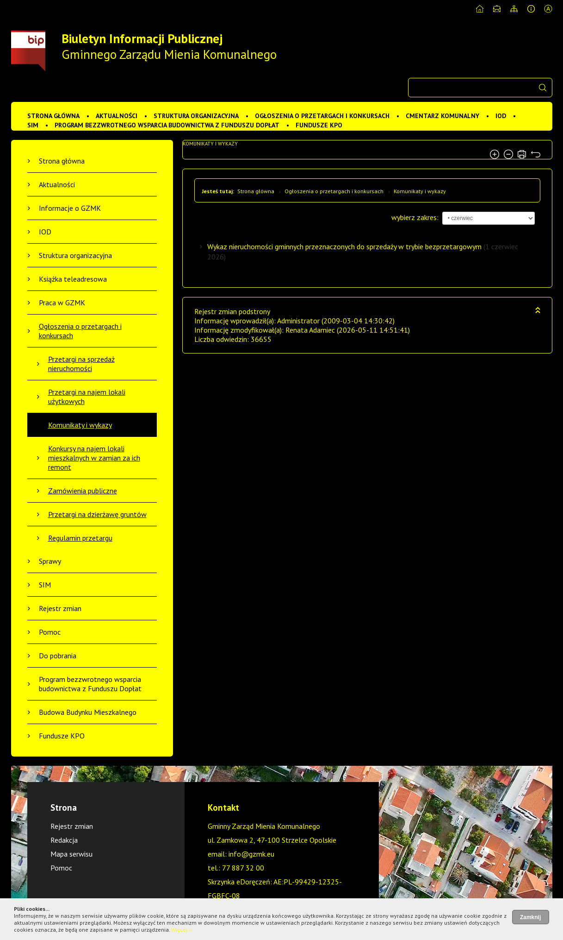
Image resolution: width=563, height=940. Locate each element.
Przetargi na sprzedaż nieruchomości (81, 363)
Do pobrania (57, 655)
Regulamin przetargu (80, 538)
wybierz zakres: (415, 217)
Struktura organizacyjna (196, 116)
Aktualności (116, 116)
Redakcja (64, 840)
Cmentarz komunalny (442, 116)
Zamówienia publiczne (82, 490)
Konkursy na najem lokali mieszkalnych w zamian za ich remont (94, 458)
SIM (32, 125)
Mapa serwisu (71, 853)
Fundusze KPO (319, 125)
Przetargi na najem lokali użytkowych (86, 396)
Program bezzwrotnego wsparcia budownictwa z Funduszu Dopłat (167, 125)
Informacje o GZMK (70, 208)
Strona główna (53, 116)
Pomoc (50, 632)
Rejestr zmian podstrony (232, 311)
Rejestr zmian (60, 608)
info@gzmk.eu (251, 853)
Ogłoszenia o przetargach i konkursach (322, 116)
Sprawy (50, 561)
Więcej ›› (181, 929)
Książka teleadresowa (73, 279)
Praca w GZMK (62, 302)
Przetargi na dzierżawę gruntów (97, 514)
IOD (500, 116)
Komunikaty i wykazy (80, 424)
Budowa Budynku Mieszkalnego (87, 712)
